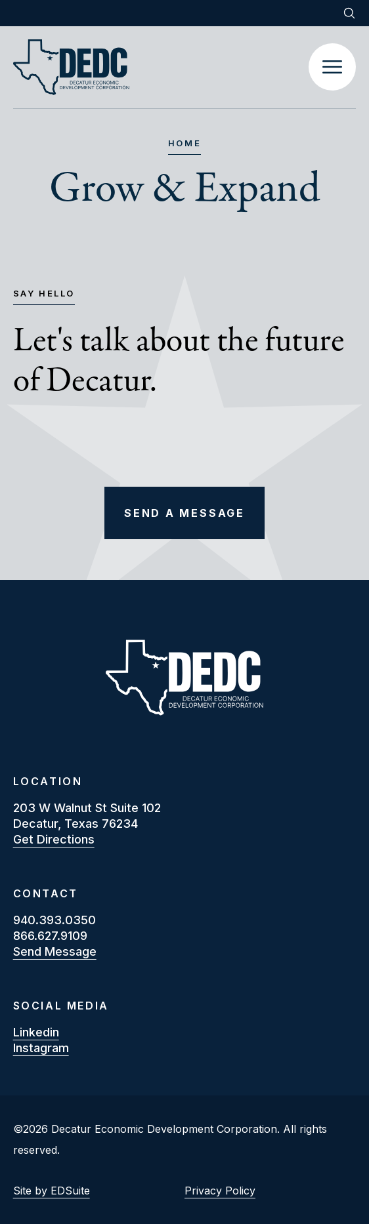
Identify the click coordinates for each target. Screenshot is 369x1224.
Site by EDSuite (51, 1190)
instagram (41, 1048)
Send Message (55, 951)
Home (184, 143)
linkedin (36, 1032)
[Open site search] (349, 13)
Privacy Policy (220, 1190)
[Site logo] (161, 67)
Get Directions (54, 839)
